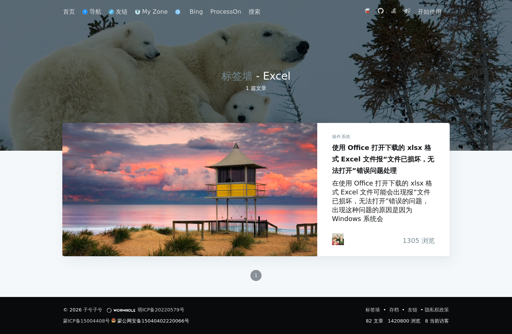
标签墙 (237, 76)
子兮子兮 (92, 310)
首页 (69, 11)
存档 (394, 310)
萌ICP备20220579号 (161, 310)
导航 (91, 11)
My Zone (151, 11)
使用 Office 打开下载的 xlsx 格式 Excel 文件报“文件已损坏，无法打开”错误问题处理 (189, 189)
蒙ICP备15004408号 (86, 321)
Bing (196, 11)
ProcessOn (225, 11)
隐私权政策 (437, 310)
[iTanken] (337, 239)
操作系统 (340, 136)
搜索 (254, 11)
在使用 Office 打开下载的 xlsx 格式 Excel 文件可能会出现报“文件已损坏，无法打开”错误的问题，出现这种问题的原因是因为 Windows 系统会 (381, 201)
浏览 (416, 240)
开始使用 (430, 11)
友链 (118, 11)
